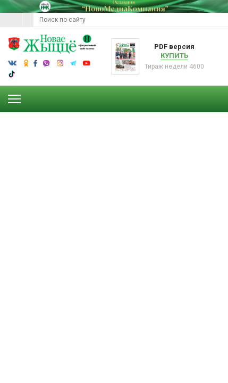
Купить (174, 56)
